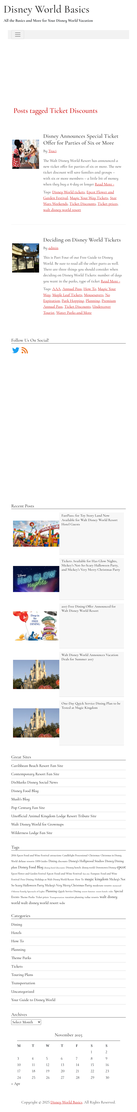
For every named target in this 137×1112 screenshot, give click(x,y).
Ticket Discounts (82, 203)
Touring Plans (22, 974)
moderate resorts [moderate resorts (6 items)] (102, 885)
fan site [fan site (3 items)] (86, 873)
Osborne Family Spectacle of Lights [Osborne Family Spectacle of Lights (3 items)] (28, 891)
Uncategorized (22, 991)
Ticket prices (107, 203)
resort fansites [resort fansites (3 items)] (88, 891)
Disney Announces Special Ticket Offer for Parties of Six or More (81, 139)
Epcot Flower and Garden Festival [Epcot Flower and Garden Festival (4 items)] (28, 873)
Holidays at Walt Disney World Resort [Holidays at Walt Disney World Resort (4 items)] (54, 879)
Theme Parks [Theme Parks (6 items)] (27, 897)
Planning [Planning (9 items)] (51, 891)
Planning (18, 949)
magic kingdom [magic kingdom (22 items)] (96, 879)
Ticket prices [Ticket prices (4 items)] (42, 897)
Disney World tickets (68, 192)
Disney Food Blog (24, 790)
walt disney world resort (62, 209)
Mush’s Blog (20, 799)
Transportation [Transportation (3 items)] (57, 897)
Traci (52, 151)
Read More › (104, 184)
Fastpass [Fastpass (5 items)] (95, 873)
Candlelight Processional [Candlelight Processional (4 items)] (75, 855)
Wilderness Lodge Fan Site (31, 832)
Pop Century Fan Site (28, 807)
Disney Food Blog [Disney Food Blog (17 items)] (30, 867)
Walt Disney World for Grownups (37, 824)
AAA (56, 288)
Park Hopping (73, 300)
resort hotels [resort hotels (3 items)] (102, 891)
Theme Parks (21, 958)
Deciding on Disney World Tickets (82, 239)
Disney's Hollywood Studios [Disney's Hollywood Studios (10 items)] (86, 861)
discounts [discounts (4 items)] (63, 861)
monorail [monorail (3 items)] (117, 885)
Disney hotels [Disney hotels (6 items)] (73, 867)
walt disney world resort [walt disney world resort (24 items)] (40, 903)
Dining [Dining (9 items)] (53, 861)
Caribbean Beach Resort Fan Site (37, 765)
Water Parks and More (73, 312)
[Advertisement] (68, 67)
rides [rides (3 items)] (110, 891)
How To (17, 941)
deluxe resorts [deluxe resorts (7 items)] (26, 861)
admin (53, 248)
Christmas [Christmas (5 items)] (94, 855)
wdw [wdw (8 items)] (62, 903)
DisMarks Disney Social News (34, 782)
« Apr (15, 1083)
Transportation (23, 983)
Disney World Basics (46, 9)
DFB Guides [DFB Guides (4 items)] (41, 861)
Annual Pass (72, 288)
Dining (16, 924)
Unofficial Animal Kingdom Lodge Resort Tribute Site (53, 816)
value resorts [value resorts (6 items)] (92, 897)
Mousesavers (93, 295)
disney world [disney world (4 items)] (88, 867)
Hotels (16, 932)
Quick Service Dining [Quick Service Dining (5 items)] (69, 891)
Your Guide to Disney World (33, 999)
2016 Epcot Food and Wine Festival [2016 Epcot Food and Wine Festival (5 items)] (30, 855)
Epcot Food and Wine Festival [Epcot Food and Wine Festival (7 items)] (64, 873)
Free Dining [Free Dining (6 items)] (27, 879)
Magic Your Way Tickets (89, 198)
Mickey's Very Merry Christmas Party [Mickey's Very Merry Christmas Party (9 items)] (68, 885)
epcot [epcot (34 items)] (121, 867)
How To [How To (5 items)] (79, 879)
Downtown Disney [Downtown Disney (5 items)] (106, 867)
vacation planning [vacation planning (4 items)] (74, 897)
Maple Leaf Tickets (67, 295)
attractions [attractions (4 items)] (55, 855)
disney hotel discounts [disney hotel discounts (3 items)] (54, 867)
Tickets (17, 966)
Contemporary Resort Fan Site (35, 774)
